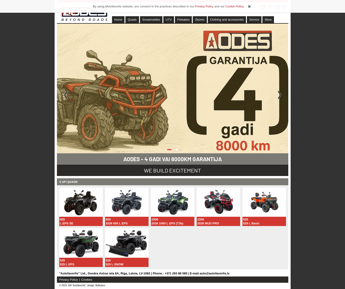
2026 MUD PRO (208, 223)
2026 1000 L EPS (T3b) (167, 223)
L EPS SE (66, 223)
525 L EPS (67, 264)
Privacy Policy (68, 279)
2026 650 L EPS (117, 223)
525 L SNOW (115, 264)
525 (245, 219)
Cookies (86, 279)
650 (62, 219)
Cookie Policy (234, 6)
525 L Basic (251, 223)
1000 (155, 219)
